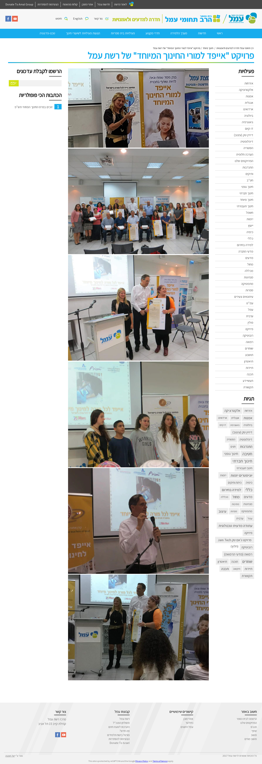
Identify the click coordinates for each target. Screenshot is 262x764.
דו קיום (249, 128)
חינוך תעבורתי (245, 206)
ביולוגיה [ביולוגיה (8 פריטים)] (248, 425)
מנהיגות (248, 277)
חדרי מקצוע (153, 33)
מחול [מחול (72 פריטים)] (236, 496)
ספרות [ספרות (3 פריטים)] (234, 511)
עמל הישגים (187, 727)
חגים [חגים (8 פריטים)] (233, 446)
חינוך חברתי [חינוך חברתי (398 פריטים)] (242, 461)
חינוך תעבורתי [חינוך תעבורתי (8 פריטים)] (244, 468)
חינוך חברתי (246, 193)
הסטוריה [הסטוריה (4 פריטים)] (231, 439)
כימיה (250, 232)
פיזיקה (249, 329)
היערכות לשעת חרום (119, 727)
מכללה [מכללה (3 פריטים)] (224, 497)
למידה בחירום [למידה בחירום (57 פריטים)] (231, 489)
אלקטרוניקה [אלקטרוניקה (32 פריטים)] (232, 410)
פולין (250, 322)
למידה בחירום (245, 245)
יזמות (250, 219)
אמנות (249, 96)
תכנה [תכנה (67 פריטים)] (225, 568)
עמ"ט (249, 303)
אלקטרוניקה (246, 90)
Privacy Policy (141, 761)
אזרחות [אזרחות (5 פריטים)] (248, 411)
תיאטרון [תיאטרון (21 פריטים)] (222, 561)
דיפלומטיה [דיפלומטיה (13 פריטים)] (246, 439)
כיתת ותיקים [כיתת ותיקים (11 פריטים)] (235, 482)
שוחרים (249, 348)
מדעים (249, 258)
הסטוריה (248, 148)
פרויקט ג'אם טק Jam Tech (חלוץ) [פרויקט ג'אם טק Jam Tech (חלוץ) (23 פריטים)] (234, 540)
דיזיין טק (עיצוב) (243, 135)
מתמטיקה (247, 284)
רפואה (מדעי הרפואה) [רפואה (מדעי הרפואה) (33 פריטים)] (238, 554)
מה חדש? (125, 731)
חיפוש (58, 18)
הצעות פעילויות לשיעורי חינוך (83, 33)
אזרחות (248, 83)
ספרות (249, 290)
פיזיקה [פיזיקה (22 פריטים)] (248, 533)
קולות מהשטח (70, 4)
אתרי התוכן (87, 4)
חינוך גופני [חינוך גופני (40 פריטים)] (231, 453)
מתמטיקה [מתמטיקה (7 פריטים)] (246, 511)
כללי (250, 238)
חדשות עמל (103, 4)
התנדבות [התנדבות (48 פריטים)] (246, 446)
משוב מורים (251, 739)
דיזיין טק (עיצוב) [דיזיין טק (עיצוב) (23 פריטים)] (242, 432)
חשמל (249, 212)
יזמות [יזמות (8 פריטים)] (223, 475)
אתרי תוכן (188, 719)
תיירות (249, 368)
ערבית (249, 316)
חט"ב (250, 180)
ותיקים (249, 174)
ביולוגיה (248, 116)
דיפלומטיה (246, 141)
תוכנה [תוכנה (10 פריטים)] (234, 561)
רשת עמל (124, 719)
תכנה (250, 374)
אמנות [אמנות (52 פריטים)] (248, 417)
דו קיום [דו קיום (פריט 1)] (223, 425)
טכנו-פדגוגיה (47, 33)
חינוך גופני (247, 187)
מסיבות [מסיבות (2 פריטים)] (235, 504)
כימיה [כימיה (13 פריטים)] (249, 482)
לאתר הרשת (120, 4)
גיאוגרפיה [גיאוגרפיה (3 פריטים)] (234, 425)
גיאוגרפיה (247, 122)
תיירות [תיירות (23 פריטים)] (248, 568)
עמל (250, 309)
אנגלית (249, 103)
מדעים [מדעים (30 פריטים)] (248, 496)
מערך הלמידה (178, 33)
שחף (254, 731)
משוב (254, 735)
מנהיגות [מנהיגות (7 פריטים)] (248, 504)
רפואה (249, 342)
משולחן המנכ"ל (121, 723)
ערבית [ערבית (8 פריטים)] (239, 518)
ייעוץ (250, 225)
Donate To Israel (120, 743)
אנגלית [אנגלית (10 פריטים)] (235, 418)
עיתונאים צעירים (243, 297)
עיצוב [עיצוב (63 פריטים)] (222, 511)
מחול (250, 264)
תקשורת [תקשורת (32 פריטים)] (247, 575)
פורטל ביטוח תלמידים (118, 735)
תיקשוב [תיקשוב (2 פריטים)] (236, 568)
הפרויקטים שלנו (244, 161)
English (77, 18)
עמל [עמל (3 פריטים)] (250, 518)
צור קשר (98, 18)
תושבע (249, 355)
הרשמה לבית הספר (247, 719)
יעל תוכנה (10, 755)
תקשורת (248, 387)
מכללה (249, 271)
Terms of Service (160, 761)
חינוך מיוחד (246, 200)
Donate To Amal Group (19, 4)
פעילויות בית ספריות (123, 33)
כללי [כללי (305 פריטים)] (248, 489)
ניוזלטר (189, 723)
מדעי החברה (245, 251)
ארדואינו (248, 109)
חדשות (202, 33)
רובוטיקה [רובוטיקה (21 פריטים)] (247, 547)
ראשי (219, 33)
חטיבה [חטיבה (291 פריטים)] (247, 454)
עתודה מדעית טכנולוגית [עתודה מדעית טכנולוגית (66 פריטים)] (235, 525)
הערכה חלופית (244, 154)
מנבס (254, 727)
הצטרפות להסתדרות (48, 4)
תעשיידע (248, 381)
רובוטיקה (248, 335)
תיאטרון (248, 361)
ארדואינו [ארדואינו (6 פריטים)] (222, 418)
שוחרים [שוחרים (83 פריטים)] (247, 561)
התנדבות (247, 167)
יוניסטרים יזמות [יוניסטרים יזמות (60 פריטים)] (241, 475)
